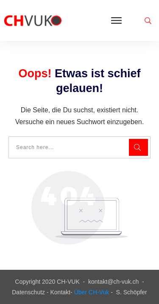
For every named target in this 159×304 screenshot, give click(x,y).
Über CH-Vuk (91, 292)
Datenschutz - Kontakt (41, 292)
